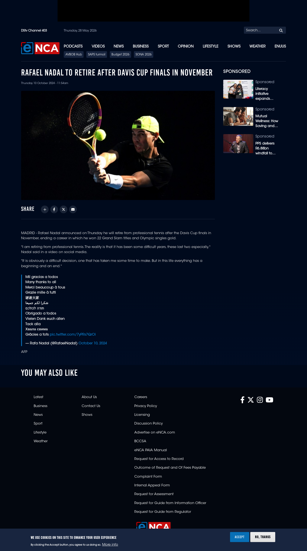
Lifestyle (210, 46)
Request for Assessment (154, 494)
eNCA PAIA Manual (150, 450)
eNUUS (280, 46)
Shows (233, 46)
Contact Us (91, 406)
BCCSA (140, 441)
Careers (140, 397)
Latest (38, 397)
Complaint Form (148, 476)
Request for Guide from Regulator (162, 512)
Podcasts (73, 46)
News (119, 46)
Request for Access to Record (159, 459)
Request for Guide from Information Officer (170, 503)
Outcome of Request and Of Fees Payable (170, 468)
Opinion (186, 46)
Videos (98, 46)
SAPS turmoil (96, 54)
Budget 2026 (120, 54)
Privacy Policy (145, 406)
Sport (163, 46)
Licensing (142, 415)
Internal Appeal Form (152, 485)
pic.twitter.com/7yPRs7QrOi (73, 334)
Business (141, 46)
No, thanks (263, 537)
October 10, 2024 (92, 343)
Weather (257, 46)
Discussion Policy (148, 423)
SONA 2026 (144, 54)
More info (110, 545)
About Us (89, 397)
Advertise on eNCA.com (154, 432)
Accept (240, 537)
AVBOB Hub (73, 54)
